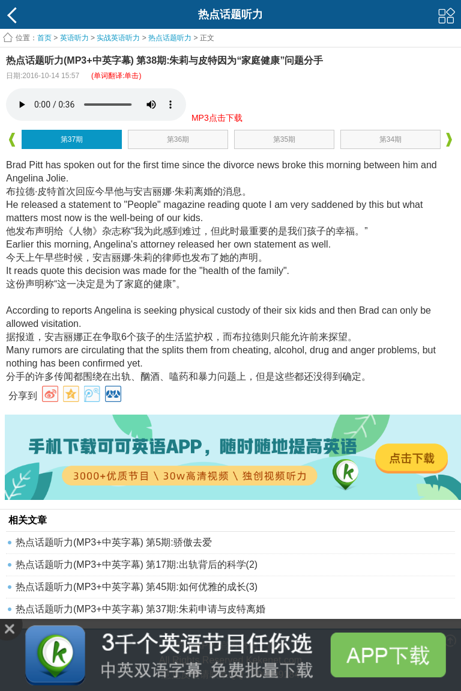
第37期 (72, 139)
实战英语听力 (118, 38)
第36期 (178, 139)
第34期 (390, 139)
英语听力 (74, 38)
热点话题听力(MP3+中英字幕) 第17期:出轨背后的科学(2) (137, 564)
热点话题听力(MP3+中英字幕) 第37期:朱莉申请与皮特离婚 (140, 609)
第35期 (284, 139)
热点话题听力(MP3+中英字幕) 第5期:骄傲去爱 (114, 542)
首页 (44, 38)
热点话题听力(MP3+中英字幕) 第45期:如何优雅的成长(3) (137, 587)
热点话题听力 (169, 38)
